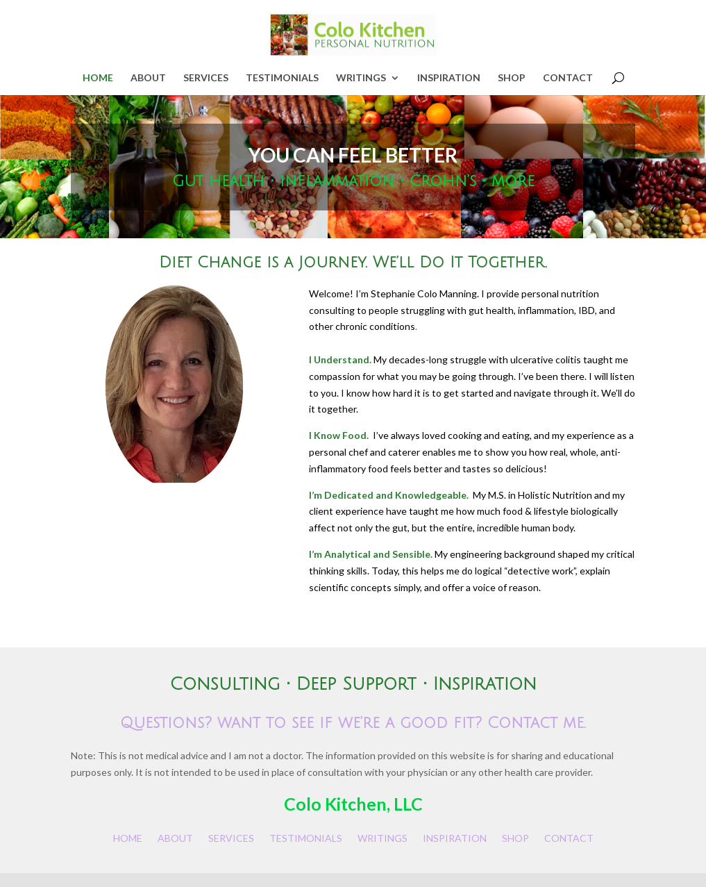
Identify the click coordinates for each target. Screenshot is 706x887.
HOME (98, 78)
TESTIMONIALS (282, 78)
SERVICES (205, 78)
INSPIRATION (448, 78)
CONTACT (568, 78)
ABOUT (148, 78)
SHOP (512, 78)
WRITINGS (361, 78)
